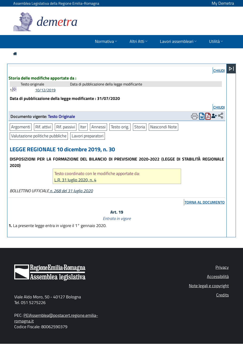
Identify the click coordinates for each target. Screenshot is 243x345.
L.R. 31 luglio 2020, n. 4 (75, 180)
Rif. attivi (43, 127)
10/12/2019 (45, 90)
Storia (139, 127)
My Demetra (223, 3)
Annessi (98, 127)
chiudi (219, 70)
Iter (83, 127)
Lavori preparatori (87, 136)
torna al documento (205, 202)
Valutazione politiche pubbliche (38, 136)
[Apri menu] (231, 68)
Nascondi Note (163, 127)
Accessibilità (218, 276)
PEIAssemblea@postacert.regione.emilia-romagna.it (56, 318)
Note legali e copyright (209, 285)
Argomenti (20, 127)
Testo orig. (120, 127)
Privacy (222, 267)
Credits (222, 295)
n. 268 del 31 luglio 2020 (71, 191)
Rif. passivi (65, 127)
